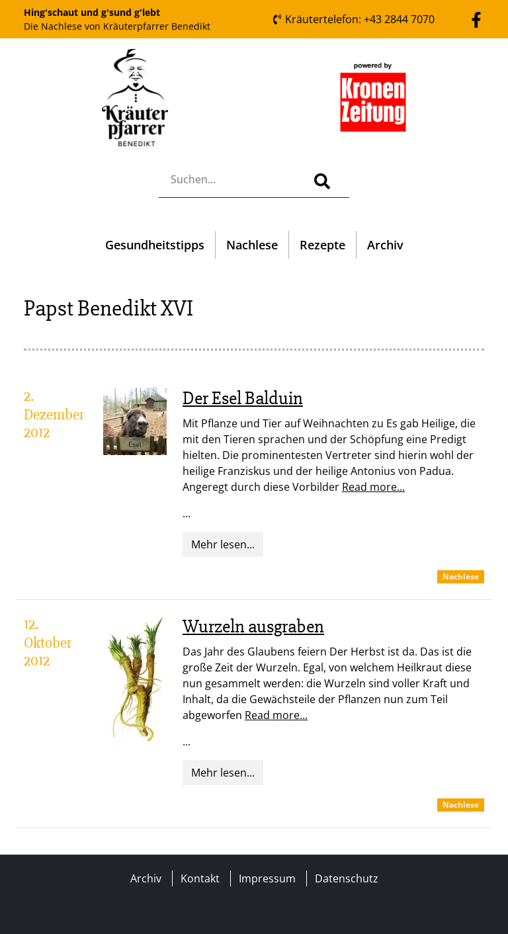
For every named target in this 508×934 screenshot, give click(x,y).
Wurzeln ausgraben (253, 626)
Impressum (267, 878)
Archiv (385, 245)
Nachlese (252, 245)
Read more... (373, 487)
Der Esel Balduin (243, 398)
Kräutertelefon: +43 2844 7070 (353, 19)
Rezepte (322, 245)
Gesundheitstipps (154, 245)
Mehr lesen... (223, 544)
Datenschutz (346, 878)
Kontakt (200, 878)
